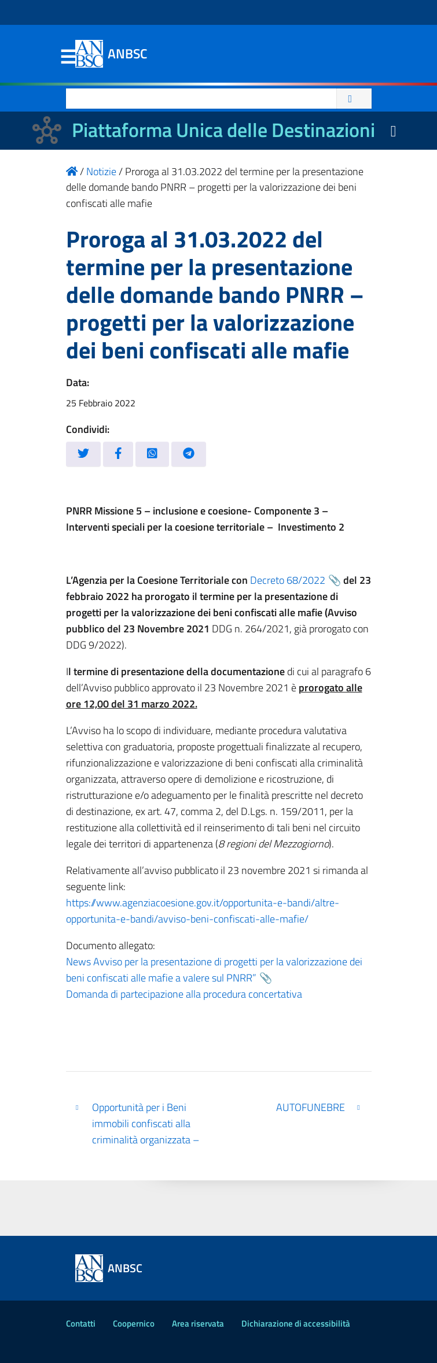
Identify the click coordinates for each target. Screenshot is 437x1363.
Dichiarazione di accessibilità (295, 1323)
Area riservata (198, 1323)
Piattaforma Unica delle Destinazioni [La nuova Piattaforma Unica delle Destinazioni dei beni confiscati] (223, 130)
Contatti (81, 1323)
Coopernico (134, 1323)
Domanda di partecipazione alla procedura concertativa (184, 994)
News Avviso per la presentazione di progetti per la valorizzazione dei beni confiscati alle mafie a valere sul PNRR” (214, 970)
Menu (68, 57)
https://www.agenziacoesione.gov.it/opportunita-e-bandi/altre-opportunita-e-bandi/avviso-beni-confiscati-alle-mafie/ (202, 911)
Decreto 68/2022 (287, 580)
